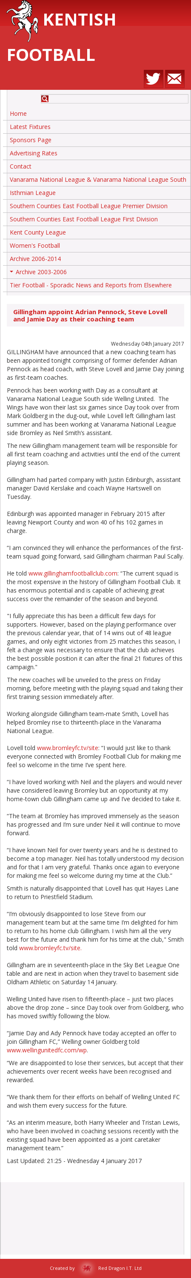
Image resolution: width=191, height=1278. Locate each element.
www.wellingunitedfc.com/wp (47, 1050)
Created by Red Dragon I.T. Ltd (96, 1268)
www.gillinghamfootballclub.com (73, 573)
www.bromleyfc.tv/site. (50, 948)
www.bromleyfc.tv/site (67, 748)
